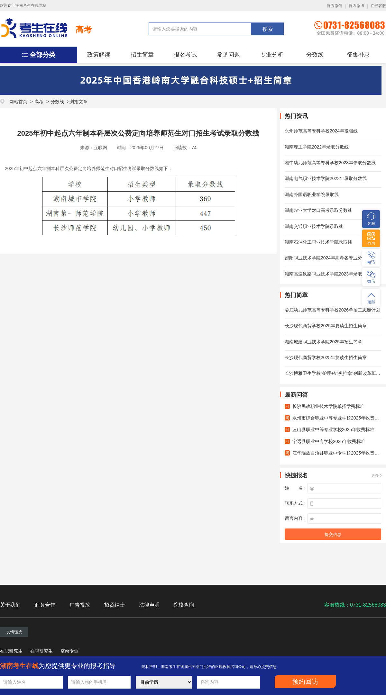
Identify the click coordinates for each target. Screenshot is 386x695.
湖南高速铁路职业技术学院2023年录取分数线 (330, 273)
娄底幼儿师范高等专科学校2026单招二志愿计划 (332, 309)
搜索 (267, 29)
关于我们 (10, 605)
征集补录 (358, 54)
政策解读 (98, 54)
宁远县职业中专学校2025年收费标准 (328, 441)
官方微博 (356, 6)
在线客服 (378, 6)
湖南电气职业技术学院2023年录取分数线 (326, 178)
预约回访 (305, 681)
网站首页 (18, 101)
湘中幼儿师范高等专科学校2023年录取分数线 (330, 162)
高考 (84, 29)
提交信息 (333, 534)
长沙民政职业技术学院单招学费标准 (328, 406)
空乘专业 (69, 651)
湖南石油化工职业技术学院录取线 (318, 242)
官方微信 (334, 6)
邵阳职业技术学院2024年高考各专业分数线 (328, 257)
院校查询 (183, 605)
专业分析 (271, 54)
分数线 (315, 54)
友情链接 (14, 632)
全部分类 (42, 54)
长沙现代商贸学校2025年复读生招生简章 (326, 325)
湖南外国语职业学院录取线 (312, 194)
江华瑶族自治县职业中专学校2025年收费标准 (337, 453)
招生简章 (142, 54)
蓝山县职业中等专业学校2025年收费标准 (333, 429)
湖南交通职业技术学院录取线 (314, 226)
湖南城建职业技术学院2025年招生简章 (323, 341)
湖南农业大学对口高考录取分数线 (318, 210)
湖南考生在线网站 (30, 5)
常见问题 (228, 54)
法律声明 (149, 605)
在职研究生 (11, 651)
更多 (375, 475)
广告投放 (79, 605)
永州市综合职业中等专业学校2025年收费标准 (337, 417)
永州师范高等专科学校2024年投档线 (321, 130)
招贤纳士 (114, 605)
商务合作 (45, 605)
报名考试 (185, 54)
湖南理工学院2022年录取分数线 (317, 146)
